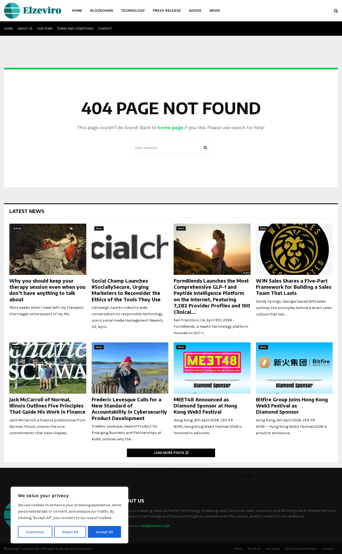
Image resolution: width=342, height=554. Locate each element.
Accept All (104, 531)
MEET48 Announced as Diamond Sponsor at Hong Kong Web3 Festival (205, 405)
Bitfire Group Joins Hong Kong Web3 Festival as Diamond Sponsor (292, 405)
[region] (69, 515)
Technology (133, 10)
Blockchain (101, 10)
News (214, 10)
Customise (35, 531)
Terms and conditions (75, 28)
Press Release (167, 10)
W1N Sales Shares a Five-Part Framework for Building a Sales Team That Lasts (293, 287)
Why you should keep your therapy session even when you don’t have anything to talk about (47, 290)
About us (25, 28)
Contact (105, 28)
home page (170, 127)
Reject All (70, 531)
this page (245, 476)
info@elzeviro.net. (155, 526)
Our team (44, 28)
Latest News (26, 211)
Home (77, 10)
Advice (195, 10)
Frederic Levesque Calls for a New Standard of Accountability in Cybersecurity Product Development (129, 408)
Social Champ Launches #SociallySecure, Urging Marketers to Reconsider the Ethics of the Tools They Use (126, 290)
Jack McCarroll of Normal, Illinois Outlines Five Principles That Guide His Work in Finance (47, 405)
